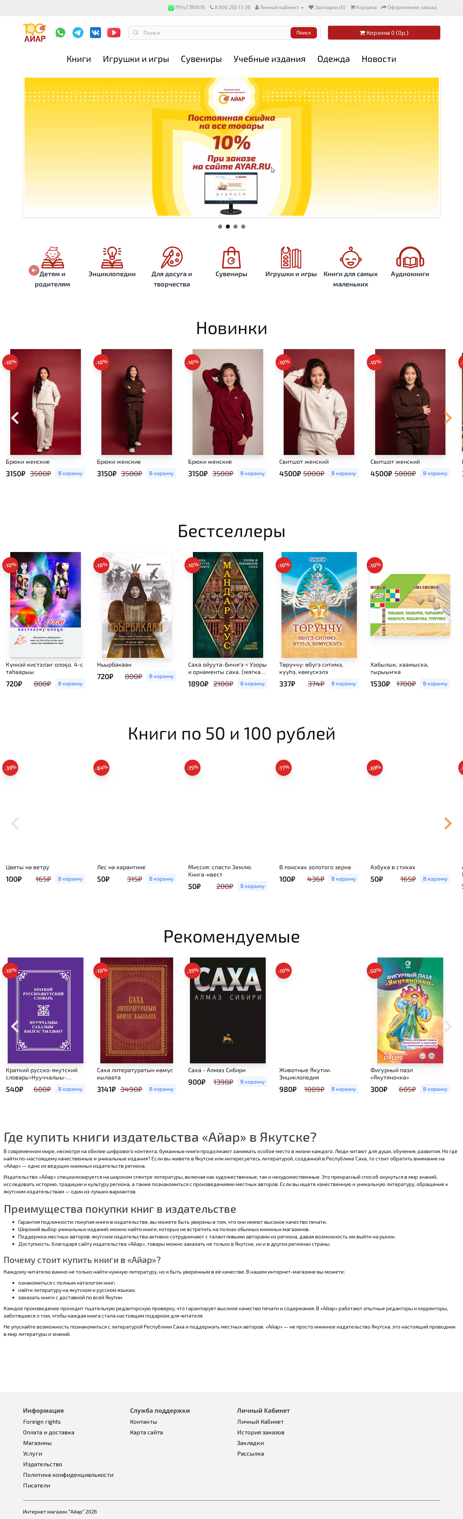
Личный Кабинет (260, 1421)
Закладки (250, 1442)
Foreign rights (42, 1421)
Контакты (143, 1421)
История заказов (260, 1432)
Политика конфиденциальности (68, 1474)
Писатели (36, 1485)
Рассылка (250, 1453)
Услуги (32, 1453)
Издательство (42, 1463)
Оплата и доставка (48, 1432)
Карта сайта (146, 1432)
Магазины (37, 1442)
